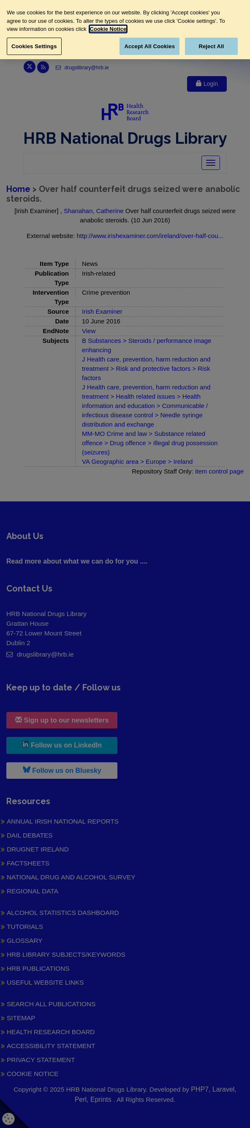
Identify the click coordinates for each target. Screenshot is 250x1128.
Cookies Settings (34, 46)
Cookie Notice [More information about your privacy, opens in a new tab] (108, 29)
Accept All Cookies (149, 46)
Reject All (211, 46)
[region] (125, 29)
